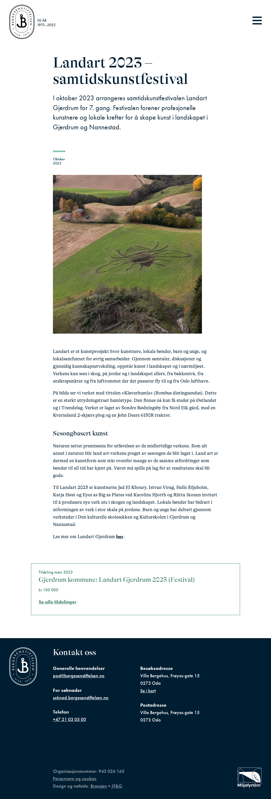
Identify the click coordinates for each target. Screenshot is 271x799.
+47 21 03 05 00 (69, 719)
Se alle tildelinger (57, 602)
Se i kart (148, 691)
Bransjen (99, 786)
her (119, 536)
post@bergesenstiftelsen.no (79, 676)
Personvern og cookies (74, 779)
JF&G (116, 786)
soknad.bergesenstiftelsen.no (81, 698)
